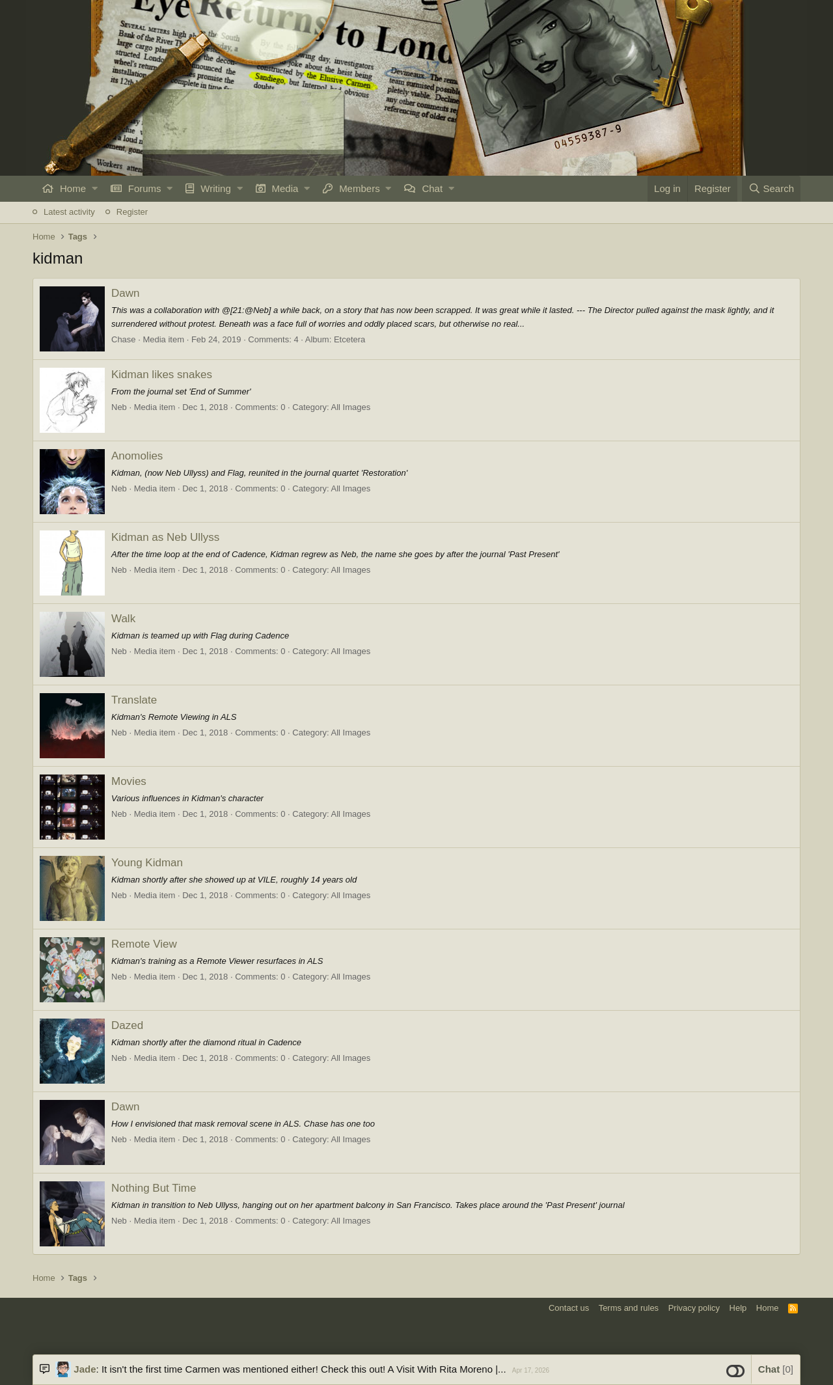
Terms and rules (629, 1308)
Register (132, 212)
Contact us (569, 1308)
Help (738, 1308)
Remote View (144, 944)
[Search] (771, 189)
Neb (119, 407)
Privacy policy (694, 1308)
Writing (215, 188)
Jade (85, 1369)
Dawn (125, 293)
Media (285, 188)
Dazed (127, 1025)
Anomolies (137, 456)
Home (73, 188)
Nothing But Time (153, 1188)
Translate (134, 700)
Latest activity (69, 212)
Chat (432, 188)
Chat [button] (775, 1369)
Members (359, 188)
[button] (95, 189)
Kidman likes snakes (161, 374)
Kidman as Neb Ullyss (165, 537)
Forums (144, 188)
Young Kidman (147, 863)
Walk (123, 618)
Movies (128, 781)
